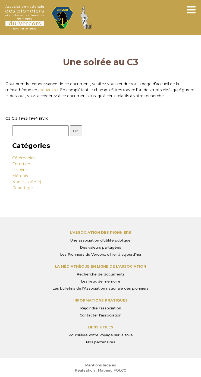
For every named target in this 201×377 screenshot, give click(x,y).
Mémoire (21, 175)
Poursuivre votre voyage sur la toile (100, 335)
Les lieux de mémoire (100, 281)
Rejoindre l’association (100, 308)
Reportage (22, 187)
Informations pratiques (100, 300)
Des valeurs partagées (100, 247)
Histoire (19, 169)
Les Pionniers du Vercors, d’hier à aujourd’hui (100, 254)
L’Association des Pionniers (100, 232)
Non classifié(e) (26, 181)
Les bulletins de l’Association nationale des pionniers (100, 288)
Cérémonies (23, 158)
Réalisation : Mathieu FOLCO (101, 370)
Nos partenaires (100, 342)
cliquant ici (48, 89)
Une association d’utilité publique (100, 240)
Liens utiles (100, 327)
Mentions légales (100, 365)
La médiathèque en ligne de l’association (100, 266)
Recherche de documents (101, 274)
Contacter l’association (100, 315)
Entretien (21, 163)
